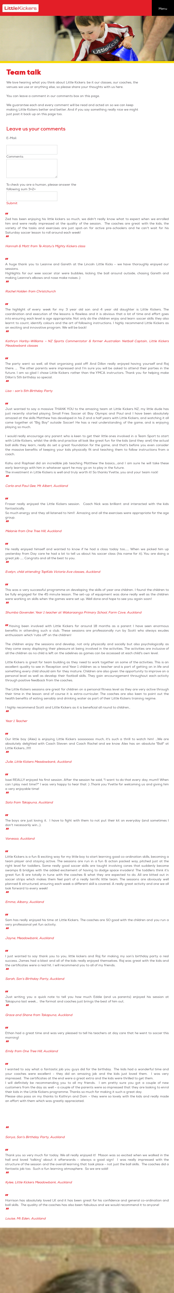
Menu (163, 9)
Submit (11, 203)
